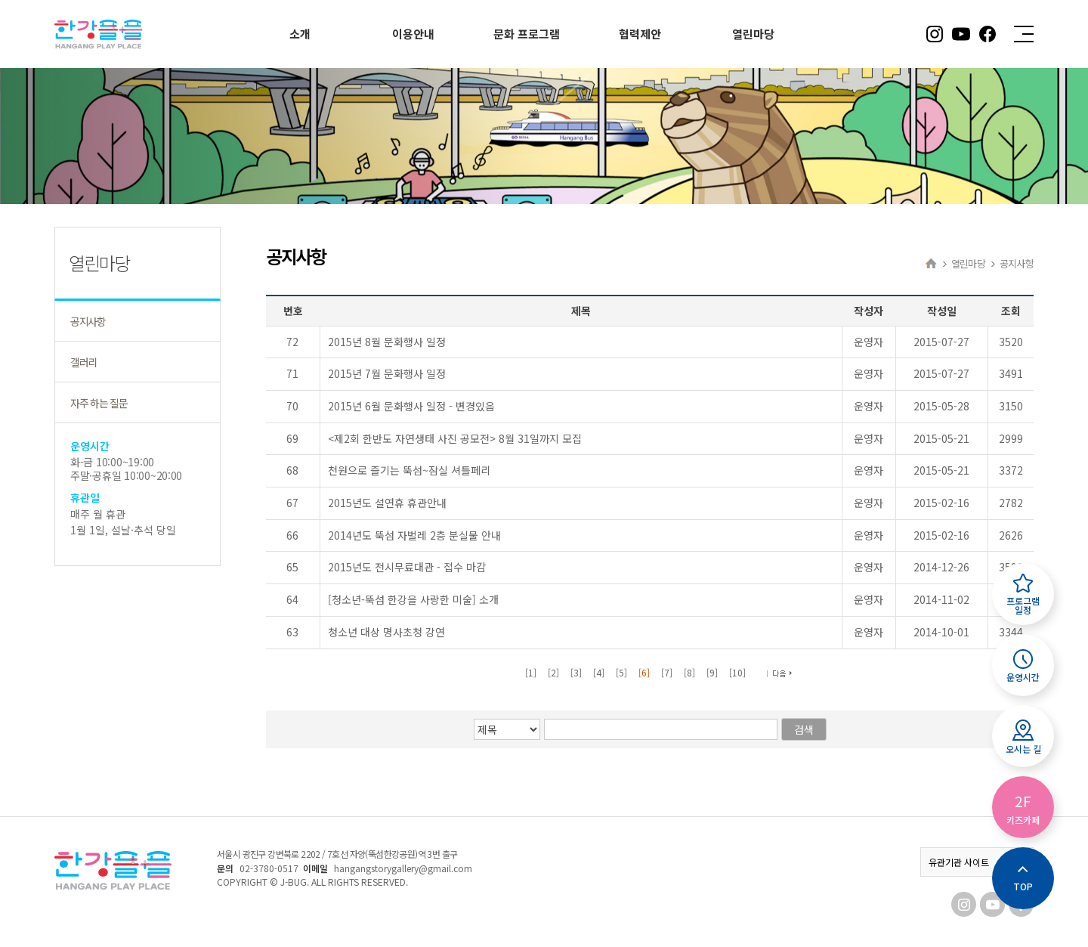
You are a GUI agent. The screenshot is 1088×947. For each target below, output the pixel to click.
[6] (644, 672)
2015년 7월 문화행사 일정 (387, 373)
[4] (598, 672)
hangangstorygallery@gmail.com (403, 868)
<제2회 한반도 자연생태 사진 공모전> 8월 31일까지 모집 (455, 438)
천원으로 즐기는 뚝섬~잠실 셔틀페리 (409, 470)
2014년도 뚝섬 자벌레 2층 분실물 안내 (414, 535)
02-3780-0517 (269, 868)
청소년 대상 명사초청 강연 (386, 631)
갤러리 (83, 362)
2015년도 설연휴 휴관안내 (387, 502)
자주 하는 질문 (98, 402)
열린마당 (968, 263)
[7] (666, 672)
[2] (553, 672)
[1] (530, 672)
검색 (805, 729)
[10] (737, 672)
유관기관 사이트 (977, 862)
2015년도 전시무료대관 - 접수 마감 (407, 566)
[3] (576, 672)
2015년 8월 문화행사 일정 (387, 341)
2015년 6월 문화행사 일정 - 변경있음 (411, 405)
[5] (621, 672)
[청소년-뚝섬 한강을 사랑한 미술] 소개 (413, 599)
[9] (712, 672)
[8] (689, 672)
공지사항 (88, 321)
